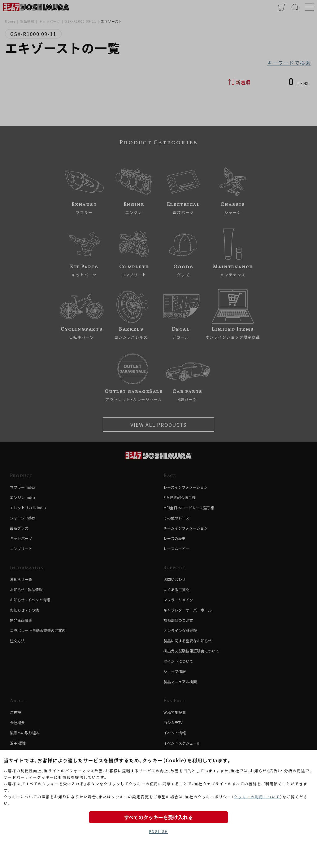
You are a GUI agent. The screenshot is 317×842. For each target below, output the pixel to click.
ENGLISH (158, 831)
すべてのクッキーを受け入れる (158, 817)
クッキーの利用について (257, 796)
